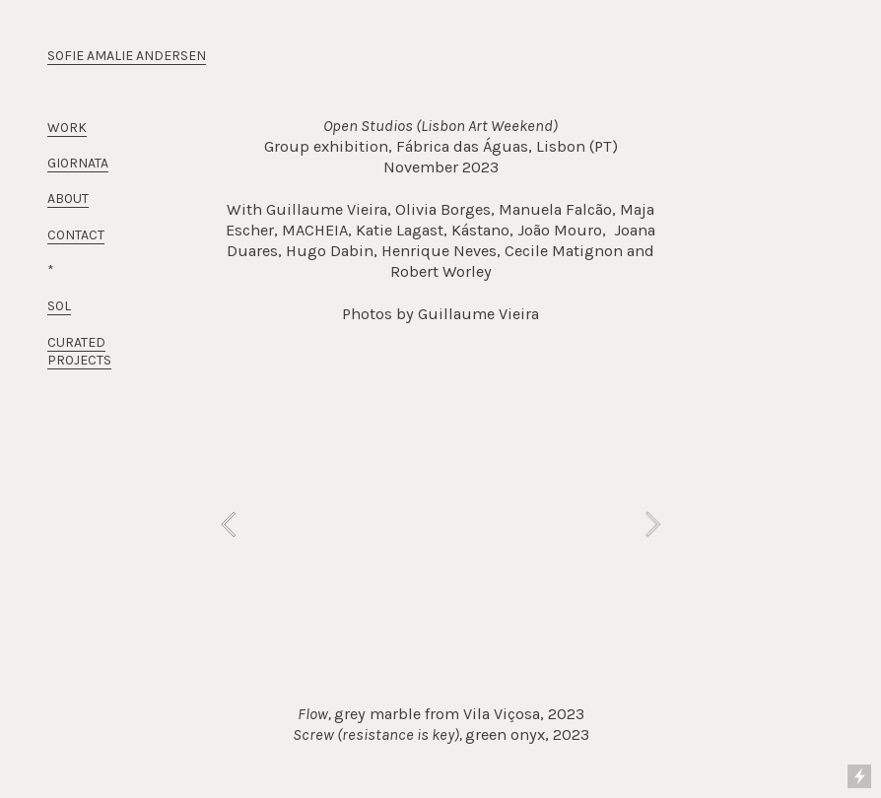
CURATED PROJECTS (79, 351)
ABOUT (68, 198)
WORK (67, 127)
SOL (59, 306)
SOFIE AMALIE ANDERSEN (126, 55)
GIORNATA (77, 163)
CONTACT (75, 235)
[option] (440, 524)
